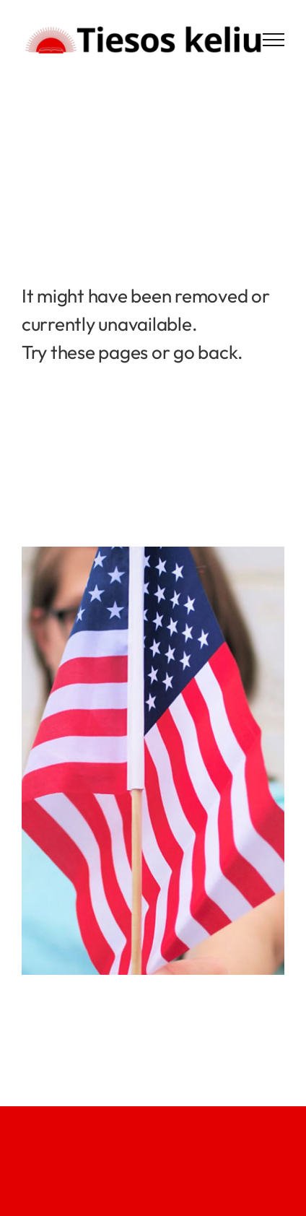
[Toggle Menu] (273, 39)
